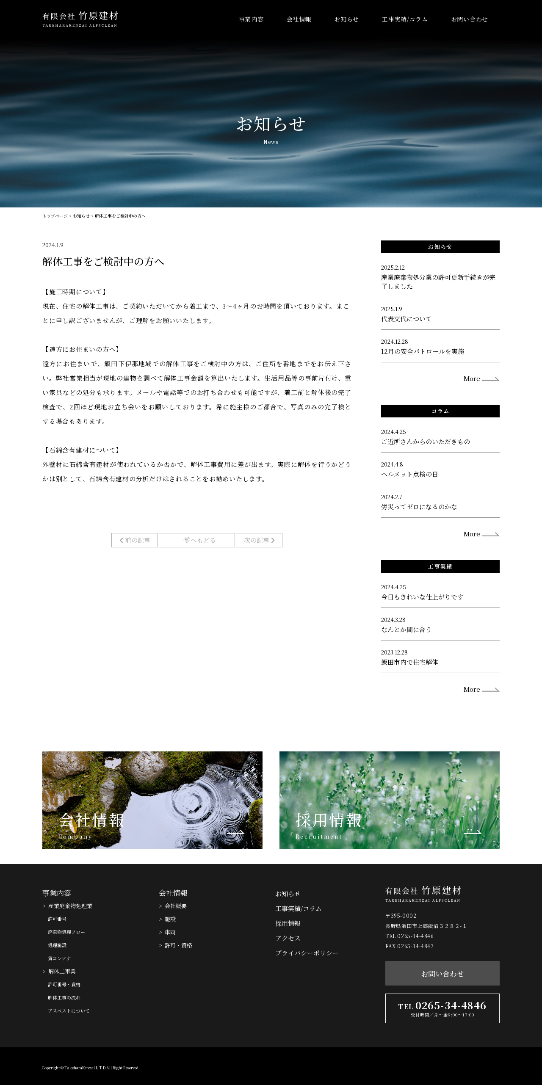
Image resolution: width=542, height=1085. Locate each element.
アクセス (288, 937)
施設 (170, 919)
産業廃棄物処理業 (70, 906)
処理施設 (57, 944)
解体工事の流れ (64, 997)
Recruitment (319, 836)
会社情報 (299, 19)
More (472, 378)
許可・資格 (178, 945)
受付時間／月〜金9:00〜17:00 (442, 1015)
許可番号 (57, 918)
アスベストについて (69, 1010)
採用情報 (329, 819)
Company (75, 836)
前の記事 (134, 540)
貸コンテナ (59, 958)
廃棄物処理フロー (66, 931)
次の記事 (259, 540)
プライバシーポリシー (307, 952)
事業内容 (251, 19)
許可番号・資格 (64, 984)
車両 (170, 932)
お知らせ (346, 19)
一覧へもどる (197, 540)
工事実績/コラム (405, 19)
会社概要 (176, 906)
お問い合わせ (469, 19)
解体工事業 (62, 971)
